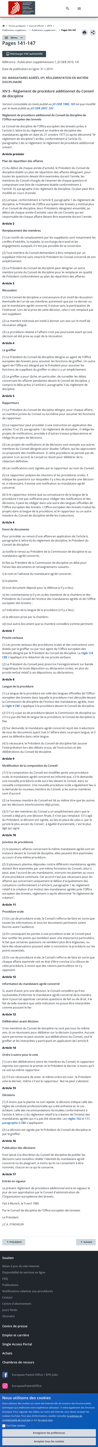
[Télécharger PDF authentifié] (24, 54)
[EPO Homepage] (21, 8)
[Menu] (80, 8)
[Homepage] (3, 25)
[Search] (68, 8)
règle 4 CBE (12, 706)
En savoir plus (45, 1420)
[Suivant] (86, 1242)
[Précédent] (13, 1242)
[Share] (93, 32)
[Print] (84, 32)
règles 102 (74, 1119)
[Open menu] (14, 37)
